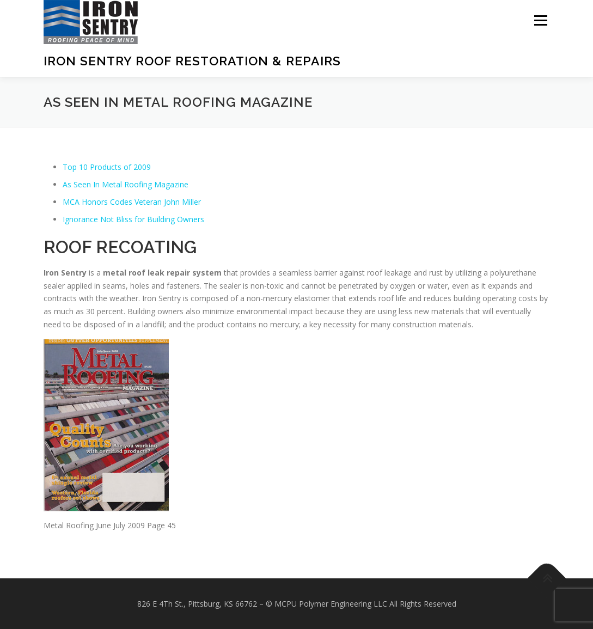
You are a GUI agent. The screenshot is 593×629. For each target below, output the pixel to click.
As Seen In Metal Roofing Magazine (125, 184)
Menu (540, 20)
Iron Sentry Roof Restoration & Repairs (192, 60)
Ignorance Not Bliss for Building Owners (133, 219)
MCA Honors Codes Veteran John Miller (132, 202)
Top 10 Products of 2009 (107, 167)
